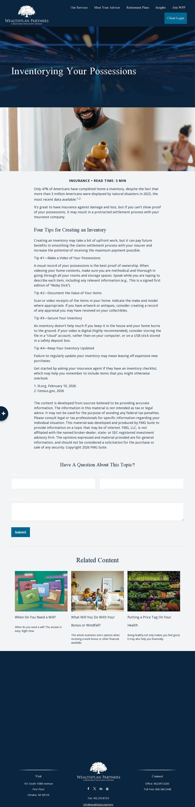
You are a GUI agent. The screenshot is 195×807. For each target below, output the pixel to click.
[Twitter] (94, 784)
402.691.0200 (160, 783)
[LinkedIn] (101, 784)
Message (18, 498)
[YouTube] (107, 784)
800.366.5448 (162, 789)
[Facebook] (88, 784)
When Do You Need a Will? (35, 617)
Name (16, 474)
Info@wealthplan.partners (98, 800)
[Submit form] (20, 532)
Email (103, 474)
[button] (79, 8)
